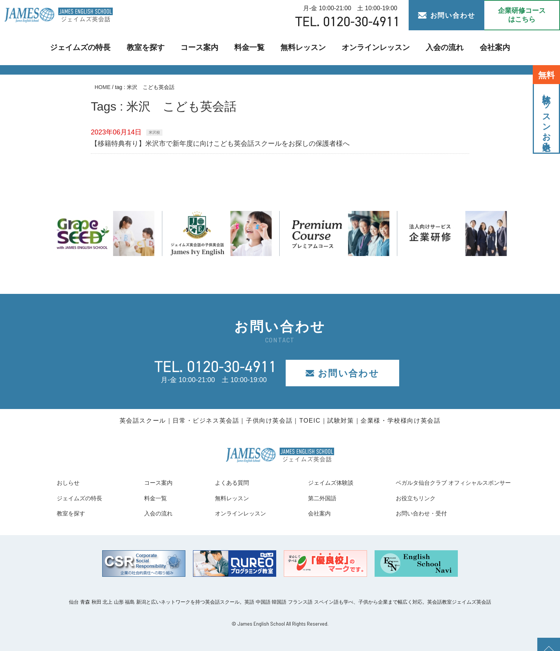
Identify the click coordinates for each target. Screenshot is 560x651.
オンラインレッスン (369, 47)
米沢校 (154, 132)
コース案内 (204, 47)
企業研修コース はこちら (522, 15)
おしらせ (70, 482)
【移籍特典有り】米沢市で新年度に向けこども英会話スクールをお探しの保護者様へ (220, 143)
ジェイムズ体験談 (317, 482)
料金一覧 (251, 47)
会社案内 (481, 47)
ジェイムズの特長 (92, 47)
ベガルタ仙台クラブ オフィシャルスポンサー (442, 482)
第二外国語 (307, 498)
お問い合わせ (446, 15)
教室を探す (153, 47)
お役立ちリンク (396, 498)
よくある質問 (221, 482)
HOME (102, 87)
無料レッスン (302, 47)
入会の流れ (433, 47)
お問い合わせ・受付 (403, 513)
